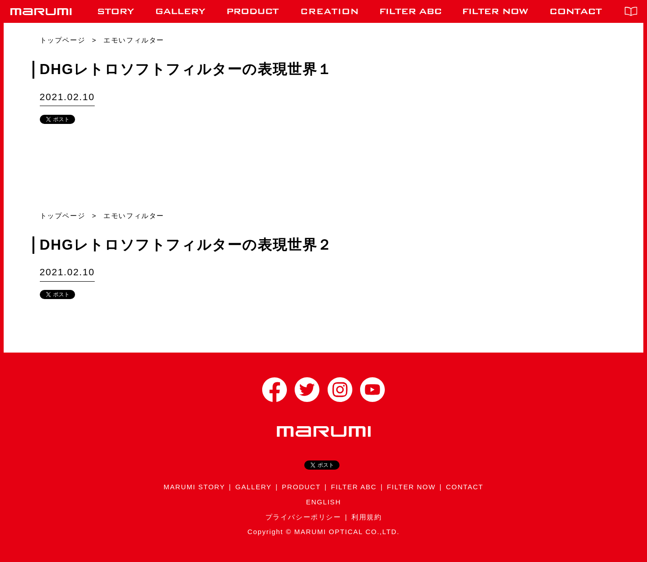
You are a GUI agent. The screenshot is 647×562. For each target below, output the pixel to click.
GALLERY (253, 487)
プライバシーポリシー (303, 517)
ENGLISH (323, 502)
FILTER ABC (354, 487)
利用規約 (366, 517)
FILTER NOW (411, 487)
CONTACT (464, 487)
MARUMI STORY (194, 487)
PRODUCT (301, 487)
